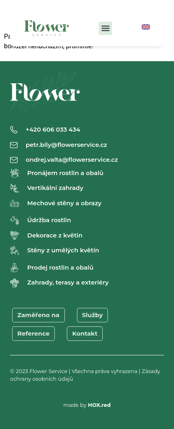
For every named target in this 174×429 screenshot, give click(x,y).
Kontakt (84, 333)
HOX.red (99, 405)
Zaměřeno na (38, 315)
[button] (105, 28)
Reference (33, 333)
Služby (92, 315)
